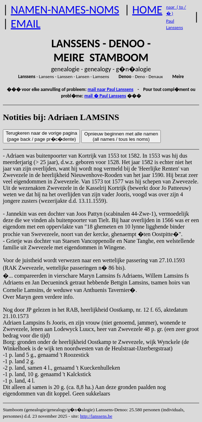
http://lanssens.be (96, 416)
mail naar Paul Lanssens (110, 89)
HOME (147, 10)
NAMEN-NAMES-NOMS (65, 10)
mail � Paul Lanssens (105, 96)
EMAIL (25, 24)
